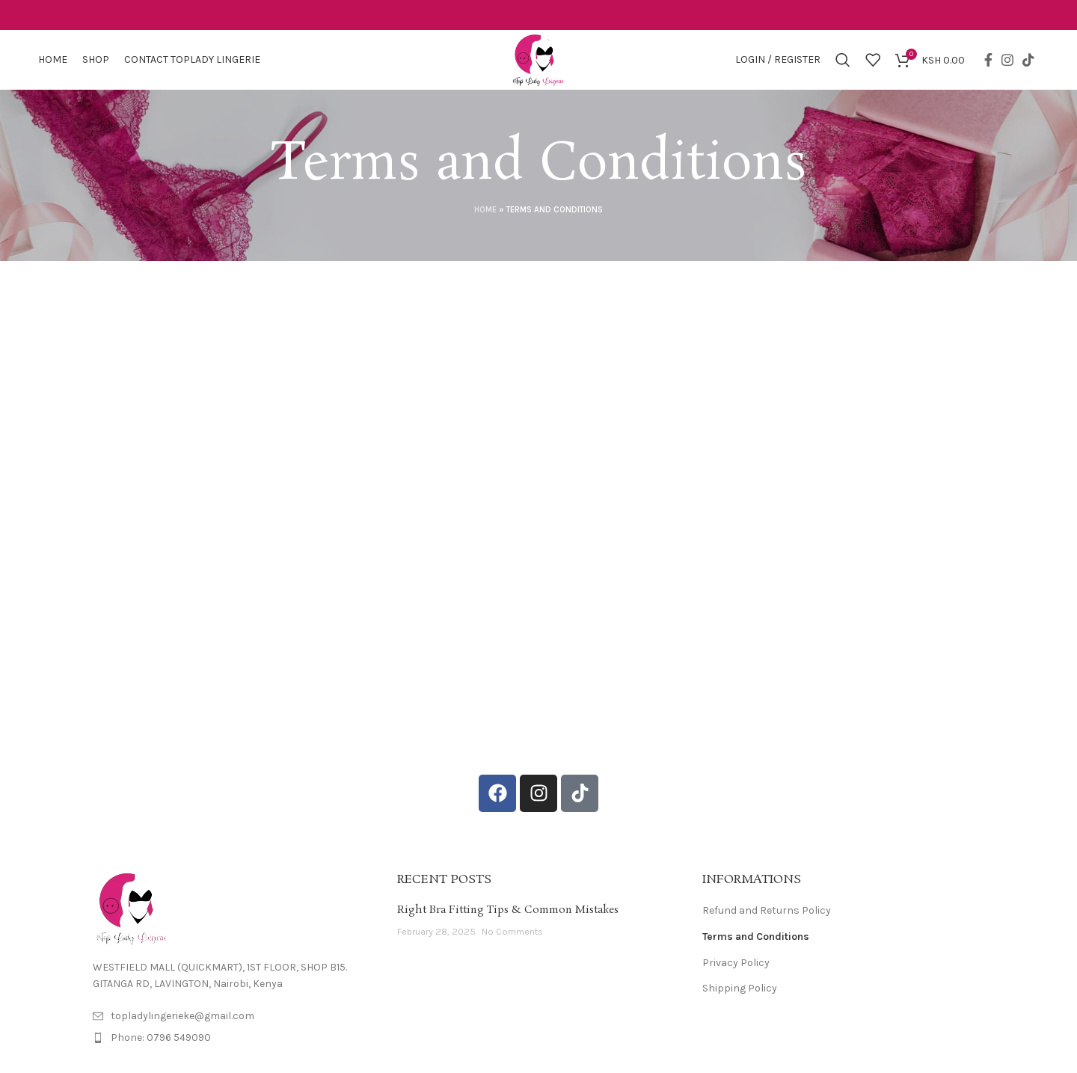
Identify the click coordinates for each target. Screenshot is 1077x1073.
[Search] (843, 60)
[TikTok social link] (1028, 60)
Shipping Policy (739, 988)
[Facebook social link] (988, 60)
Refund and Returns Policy (766, 910)
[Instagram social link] (1007, 60)
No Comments (512, 931)
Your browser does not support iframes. (538, 515)
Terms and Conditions (755, 936)
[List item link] (234, 1038)
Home (485, 210)
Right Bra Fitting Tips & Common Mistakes (508, 910)
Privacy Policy (736, 962)
